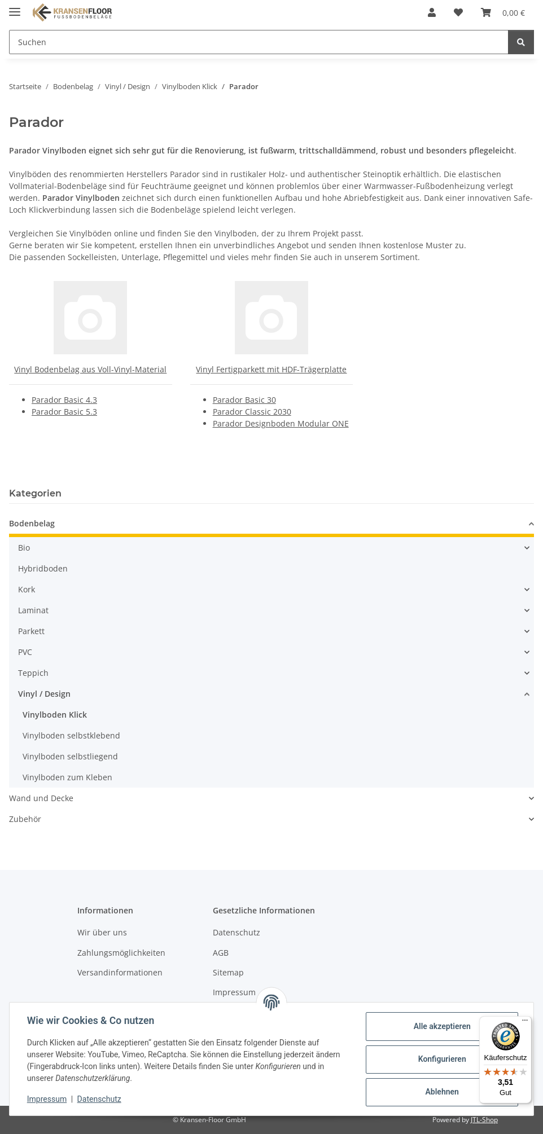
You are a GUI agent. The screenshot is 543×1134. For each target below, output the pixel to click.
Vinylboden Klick (55, 714)
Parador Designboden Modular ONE (281, 423)
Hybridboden (43, 568)
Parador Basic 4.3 (64, 399)
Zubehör (25, 819)
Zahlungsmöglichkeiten (121, 952)
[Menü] (525, 1023)
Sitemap (228, 972)
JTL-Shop (484, 1119)
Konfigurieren (441, 1058)
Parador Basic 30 (244, 399)
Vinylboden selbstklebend (71, 735)
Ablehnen (441, 1091)
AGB (221, 952)
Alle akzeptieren (441, 1026)
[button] (432, 12)
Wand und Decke (41, 798)
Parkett (31, 631)
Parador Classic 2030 (252, 411)
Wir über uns (102, 932)
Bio (24, 547)
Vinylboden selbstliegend (70, 756)
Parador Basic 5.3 (64, 411)
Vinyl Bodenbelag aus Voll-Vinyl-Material (90, 369)
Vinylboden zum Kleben (67, 777)
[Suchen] (521, 42)
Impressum (47, 1099)
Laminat (33, 610)
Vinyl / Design (44, 693)
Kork (26, 589)
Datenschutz (100, 1099)
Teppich (33, 672)
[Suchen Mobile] (259, 42)
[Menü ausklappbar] (14, 7)
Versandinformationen (120, 972)
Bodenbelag (32, 523)
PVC (25, 652)
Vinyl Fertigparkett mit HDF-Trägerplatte (271, 369)
